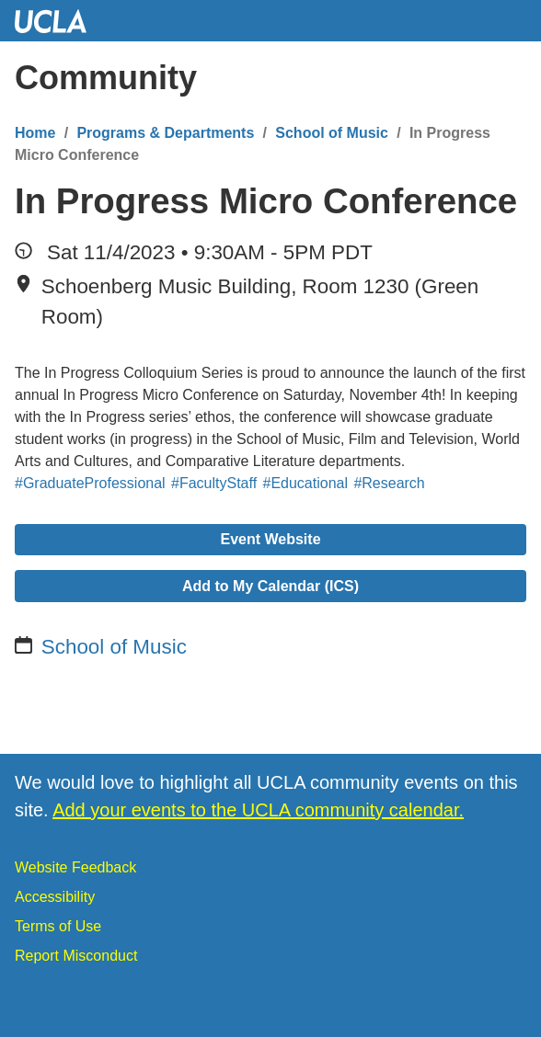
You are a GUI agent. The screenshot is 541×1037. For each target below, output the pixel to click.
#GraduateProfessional (90, 483)
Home (35, 133)
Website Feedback (75, 867)
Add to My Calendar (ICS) (270, 586)
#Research (388, 483)
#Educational (306, 483)
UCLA (59, 20)
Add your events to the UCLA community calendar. (258, 810)
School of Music (331, 133)
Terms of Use (58, 926)
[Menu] (508, 78)
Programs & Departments (165, 133)
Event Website (270, 539)
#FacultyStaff (214, 483)
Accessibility (55, 897)
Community (106, 78)
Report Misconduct (76, 955)
